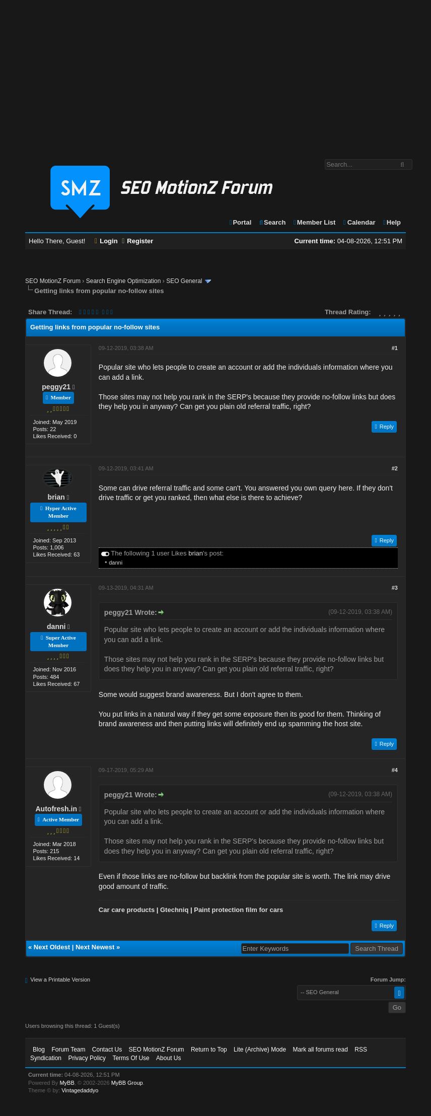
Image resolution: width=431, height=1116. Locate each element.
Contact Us (107, 1049)
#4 (395, 770)
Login (106, 241)
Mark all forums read (320, 1049)
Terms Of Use (130, 1058)
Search (272, 222)
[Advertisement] (215, 74)
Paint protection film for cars (238, 910)
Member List (314, 222)
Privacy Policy (87, 1058)
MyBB (66, 1083)
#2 (395, 468)
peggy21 (56, 387)
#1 (395, 348)
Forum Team (68, 1049)
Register (137, 241)
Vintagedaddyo (79, 1090)
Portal (240, 222)
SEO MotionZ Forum (53, 281)
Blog (39, 1049)
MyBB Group (127, 1083)
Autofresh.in (56, 809)
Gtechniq (174, 910)
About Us (168, 1058)
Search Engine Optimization (123, 281)
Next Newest (95, 947)
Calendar (358, 222)
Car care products (127, 910)
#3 (395, 588)
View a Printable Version (60, 980)
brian (56, 497)
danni (115, 563)
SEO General (184, 281)
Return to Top (209, 1049)
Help (391, 222)
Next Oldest (52, 947)
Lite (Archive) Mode (260, 1049)
